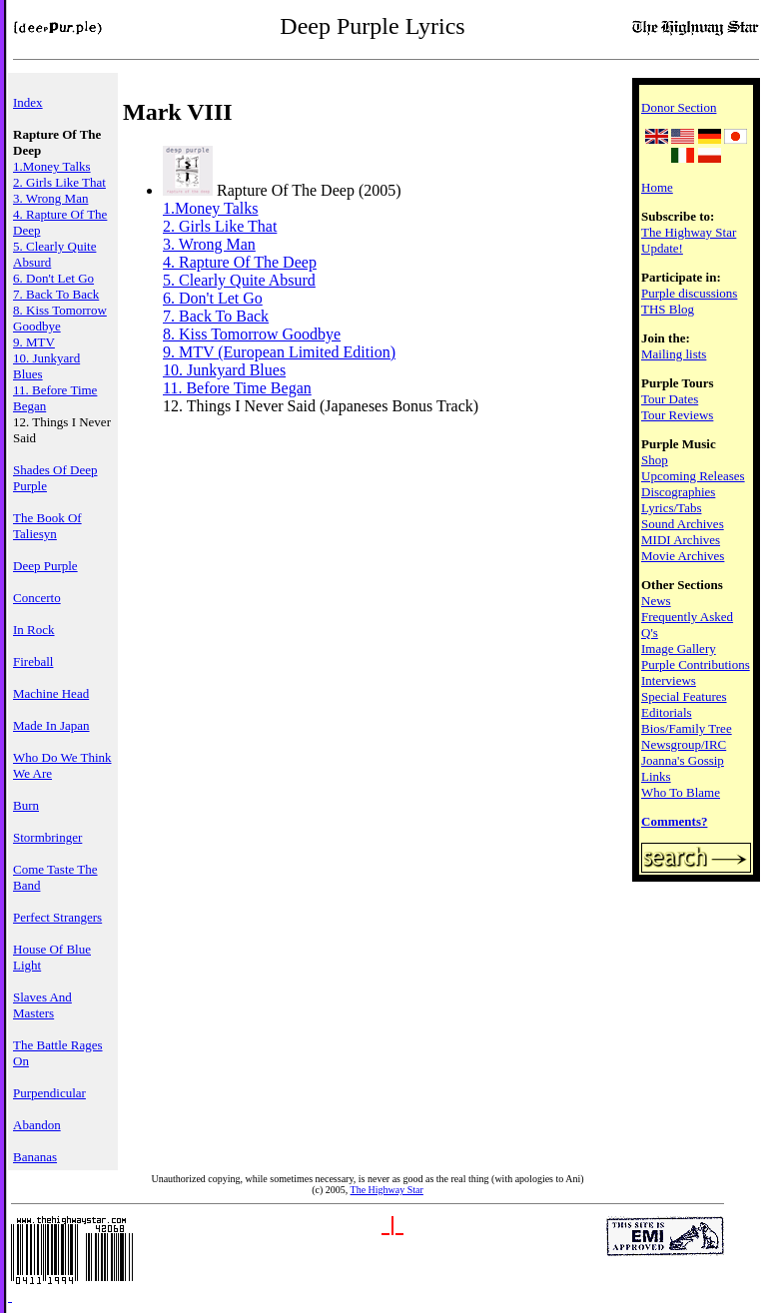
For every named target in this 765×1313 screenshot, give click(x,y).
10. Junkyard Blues (224, 369)
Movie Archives (682, 555)
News (656, 600)
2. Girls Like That (59, 182)
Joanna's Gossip (682, 760)
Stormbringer (47, 837)
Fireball (33, 661)
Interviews (668, 680)
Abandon (37, 1124)
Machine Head (51, 693)
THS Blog (667, 309)
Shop (654, 459)
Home (657, 187)
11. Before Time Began (237, 387)
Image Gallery (678, 648)
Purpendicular (49, 1092)
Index (28, 102)
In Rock (34, 629)
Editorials (666, 712)
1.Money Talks (52, 166)
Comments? (674, 821)
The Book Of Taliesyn (47, 525)
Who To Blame (680, 792)
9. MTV (34, 341)
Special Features (684, 696)
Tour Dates (669, 398)
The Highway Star (387, 1189)
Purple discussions (689, 293)
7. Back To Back (56, 294)
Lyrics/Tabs (671, 507)
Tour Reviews (677, 414)
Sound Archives (682, 523)
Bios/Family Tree (686, 728)
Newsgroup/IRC (683, 744)
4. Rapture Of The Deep (240, 262)
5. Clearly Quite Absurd (239, 280)
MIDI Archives (680, 539)
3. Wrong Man (50, 198)
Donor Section (678, 107)
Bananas (35, 1156)
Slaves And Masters (42, 1004)
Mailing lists (673, 353)
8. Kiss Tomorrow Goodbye (60, 318)
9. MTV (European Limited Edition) (279, 351)
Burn (26, 805)
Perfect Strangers (57, 917)
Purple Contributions (695, 664)
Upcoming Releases (693, 475)
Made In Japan (51, 725)
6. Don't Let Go (53, 278)
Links (656, 776)
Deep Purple (45, 565)
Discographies (678, 491)
